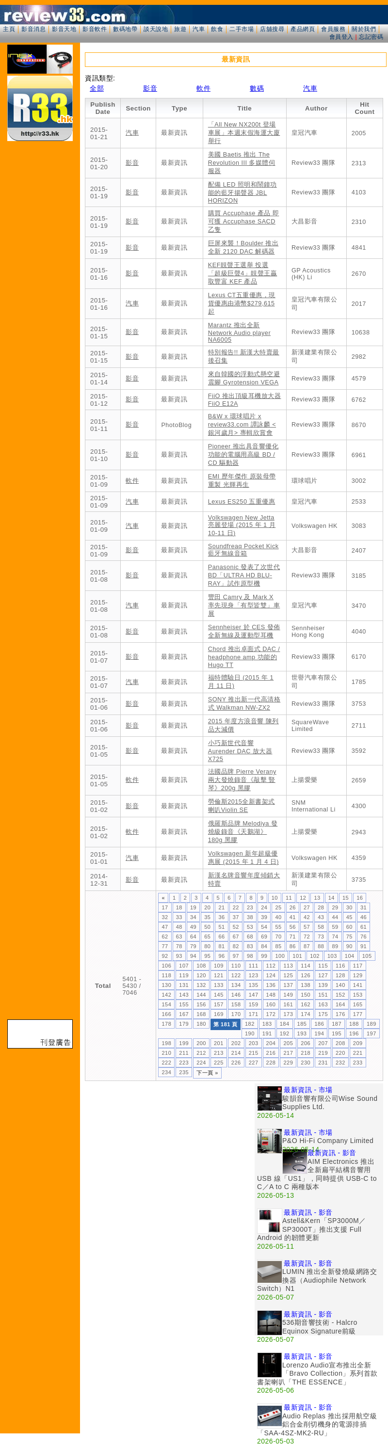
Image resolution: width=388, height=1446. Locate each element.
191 (267, 1033)
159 (254, 1004)
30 (349, 907)
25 (278, 907)
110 (236, 966)
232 (340, 1062)
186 (319, 1024)
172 (271, 1014)
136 (271, 985)
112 (271, 966)
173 (288, 1014)
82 (236, 946)
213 (219, 1053)
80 (207, 946)
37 (236, 917)
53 (250, 927)
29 (335, 907)
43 (321, 917)
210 (166, 1053)
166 (166, 1014)
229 (288, 1062)
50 (207, 927)
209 (358, 1043)
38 (250, 917)
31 (363, 907)
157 (219, 1004)
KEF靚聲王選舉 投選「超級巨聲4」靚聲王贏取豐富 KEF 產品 (242, 273)
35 (207, 917)
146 (236, 995)
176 (340, 1014)
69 (264, 936)
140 (340, 985)
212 (201, 1053)
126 (305, 975)
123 (254, 975)
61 (363, 927)
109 (219, 966)
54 (264, 927)
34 (193, 917)
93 (179, 956)
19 (193, 907)
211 (184, 1053)
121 (219, 975)
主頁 (9, 29)
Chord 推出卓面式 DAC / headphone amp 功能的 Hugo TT (244, 657)
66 (221, 936)
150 (305, 995)
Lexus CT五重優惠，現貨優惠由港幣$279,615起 (241, 303)
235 (184, 1072)
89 (335, 946)
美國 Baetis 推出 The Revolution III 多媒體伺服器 (241, 163)
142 (166, 995)
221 (358, 1053)
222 (166, 1062)
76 (363, 936)
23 (250, 907)
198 (166, 1043)
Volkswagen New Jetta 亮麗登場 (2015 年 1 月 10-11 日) (241, 525)
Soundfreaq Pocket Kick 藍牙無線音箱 (243, 550)
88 (321, 946)
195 (336, 1033)
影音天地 (64, 29)
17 (165, 907)
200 (201, 1043)
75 (349, 936)
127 (323, 975)
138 (305, 985)
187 (336, 1024)
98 (250, 956)
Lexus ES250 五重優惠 (241, 501)
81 (221, 946)
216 (271, 1053)
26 (293, 907)
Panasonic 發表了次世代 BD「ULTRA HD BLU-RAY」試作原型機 (244, 575)
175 (323, 1014)
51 (221, 927)
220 (340, 1053)
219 (323, 1053)
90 (349, 946)
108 (201, 966)
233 (358, 1062)
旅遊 (180, 29)
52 (236, 927)
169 (219, 1014)
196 (354, 1033)
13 (317, 898)
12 (303, 898)
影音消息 (33, 29)
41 (293, 917)
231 (323, 1062)
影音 (150, 88)
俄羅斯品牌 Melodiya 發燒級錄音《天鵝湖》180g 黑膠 (243, 831)
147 (254, 995)
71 (293, 936)
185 (302, 1024)
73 (321, 936)
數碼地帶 (125, 29)
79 (193, 946)
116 (340, 966)
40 (278, 917)
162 (305, 1004)
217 (288, 1053)
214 (236, 1053)
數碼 (257, 88)
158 (236, 1004)
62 (165, 936)
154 (166, 1004)
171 (254, 1014)
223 (184, 1062)
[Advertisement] (170, 1151)
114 (305, 966)
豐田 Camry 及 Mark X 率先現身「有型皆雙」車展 (244, 605)
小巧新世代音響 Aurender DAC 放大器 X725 (240, 751)
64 (193, 936)
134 (236, 985)
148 (271, 995)
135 (254, 985)
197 (371, 1033)
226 (236, 1062)
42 (307, 917)
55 (278, 927)
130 (166, 985)
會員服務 (333, 29)
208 (340, 1043)
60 (349, 927)
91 (363, 946)
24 (264, 907)
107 (184, 966)
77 (165, 946)
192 (285, 1033)
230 (305, 1062)
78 (179, 946)
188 (354, 1024)
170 (236, 1014)
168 (201, 1014)
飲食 (217, 29)
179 (184, 1024)
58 (321, 927)
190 (250, 1033)
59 (335, 927)
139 (323, 985)
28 (321, 907)
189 (371, 1024)
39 (264, 917)
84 (264, 946)
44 (335, 917)
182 (250, 1024)
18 (179, 907)
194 (319, 1033)
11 (289, 898)
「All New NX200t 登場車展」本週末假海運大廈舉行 (244, 132)
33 (179, 917)
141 (358, 985)
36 (221, 917)
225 (219, 1062)
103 (332, 956)
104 (350, 956)
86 (293, 946)
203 (254, 1043)
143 (184, 995)
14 (331, 898)
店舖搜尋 (272, 29)
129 (358, 975)
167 (184, 1014)
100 (280, 956)
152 (340, 995)
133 (219, 985)
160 (271, 1004)
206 (305, 1043)
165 (358, 1004)
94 (193, 956)
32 (165, 917)
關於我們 (364, 29)
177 (358, 1014)
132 (201, 985)
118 (166, 975)
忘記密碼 (371, 36)
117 (358, 966)
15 (345, 898)
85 (278, 946)
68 (250, 936)
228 (271, 1062)
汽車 (199, 29)
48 (179, 927)
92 (165, 956)
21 (221, 907)
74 (335, 936)
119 (184, 975)
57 (307, 927)
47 (165, 927)
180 (201, 1024)
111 (254, 966)
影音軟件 (94, 29)
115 (323, 966)
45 (349, 917)
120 (201, 975)
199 (184, 1043)
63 (179, 936)
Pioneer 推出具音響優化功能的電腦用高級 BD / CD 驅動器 (243, 454)
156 (201, 1004)
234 (166, 1072)
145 (219, 995)
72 (307, 936)
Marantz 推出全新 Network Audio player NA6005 (239, 332)
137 (288, 985)
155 (184, 1004)
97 (236, 956)
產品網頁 (303, 29)
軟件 (203, 88)
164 (340, 1004)
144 (201, 995)
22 (236, 907)
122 (236, 975)
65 (207, 936)
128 (340, 975)
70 (278, 936)
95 (207, 956)
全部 (97, 88)
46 (363, 917)
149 (288, 995)
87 (307, 946)
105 (367, 956)
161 (288, 1004)
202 (236, 1043)
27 (307, 907)
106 (166, 966)
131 (184, 985)
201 (219, 1043)
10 (275, 898)
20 (207, 907)
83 (250, 946)
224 (201, 1062)
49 (193, 927)
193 (302, 1033)
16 (359, 898)
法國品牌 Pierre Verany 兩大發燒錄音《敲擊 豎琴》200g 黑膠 (242, 780)
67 (236, 936)
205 (288, 1043)
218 (305, 1053)
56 (293, 927)
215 (254, 1053)
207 (323, 1043)
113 (288, 966)
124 (271, 975)
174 (305, 1014)
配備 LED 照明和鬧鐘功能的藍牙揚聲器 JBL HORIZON (242, 192)
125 (288, 975)
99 (264, 956)
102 (315, 956)
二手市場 (241, 29)
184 (285, 1024)
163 (323, 1004)
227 (254, 1062)
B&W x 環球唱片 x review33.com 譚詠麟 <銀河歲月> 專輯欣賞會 (242, 424)
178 (166, 1024)
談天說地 (156, 29)
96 (221, 956)
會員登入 (341, 36)
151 (323, 995)
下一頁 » (207, 1073)
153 (358, 995)
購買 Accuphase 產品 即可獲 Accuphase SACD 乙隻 (243, 221)
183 (267, 1024)
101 (297, 956)
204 (271, 1043)
